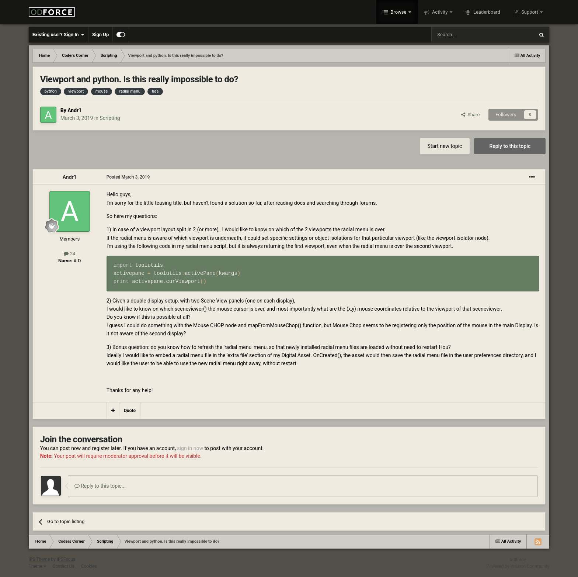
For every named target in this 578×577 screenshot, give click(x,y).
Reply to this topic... (100, 486)
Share (470, 114)
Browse (398, 12)
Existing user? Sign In (58, 34)
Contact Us (63, 566)
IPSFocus (66, 559)
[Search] (465, 34)
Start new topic (445, 146)
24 (69, 253)
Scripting (110, 118)
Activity (440, 12)
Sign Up (100, 34)
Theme (37, 566)
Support (529, 12)
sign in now (190, 448)
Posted (128, 177)
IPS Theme (39, 559)
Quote (130, 410)
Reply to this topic (509, 146)
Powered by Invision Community (518, 566)
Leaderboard (486, 12)
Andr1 (74, 110)
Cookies (89, 566)
